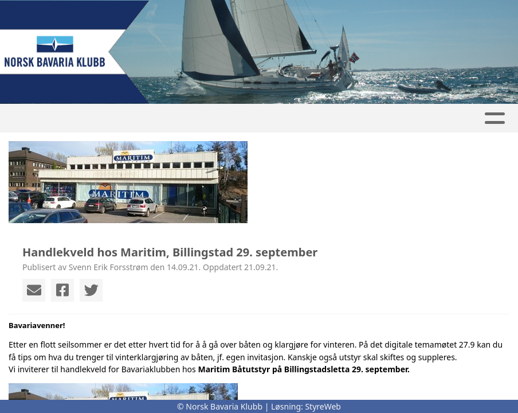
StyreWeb (323, 406)
